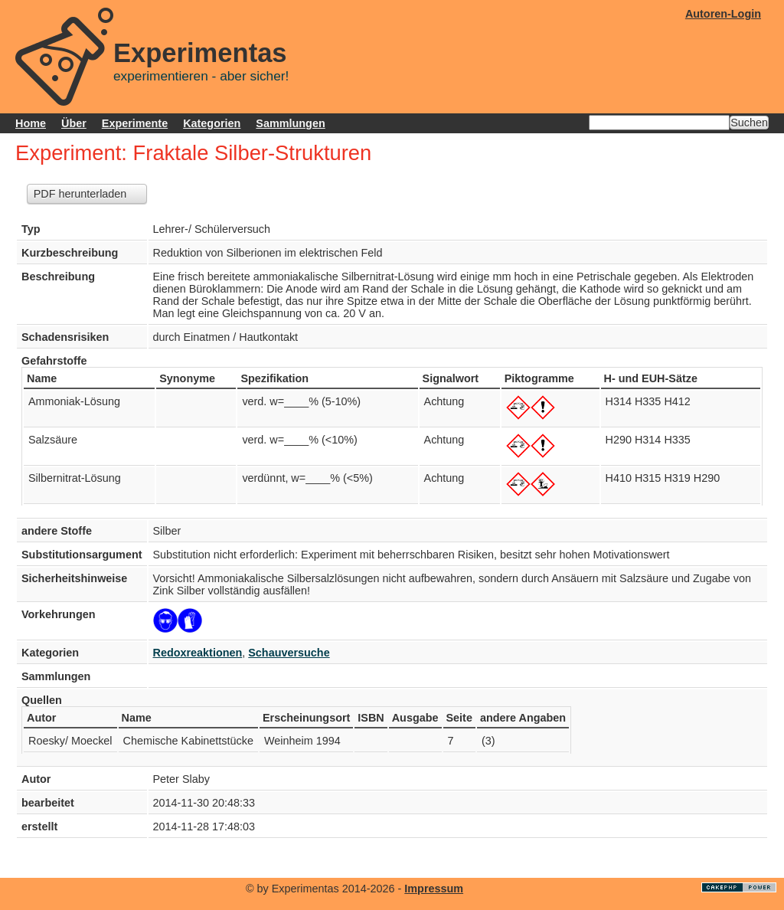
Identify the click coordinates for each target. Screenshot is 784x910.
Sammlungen (290, 123)
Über (74, 123)
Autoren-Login (723, 14)
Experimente (135, 123)
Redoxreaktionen (198, 652)
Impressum (433, 888)
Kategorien (211, 123)
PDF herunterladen (80, 194)
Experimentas (200, 52)
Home (30, 123)
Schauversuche (288, 652)
